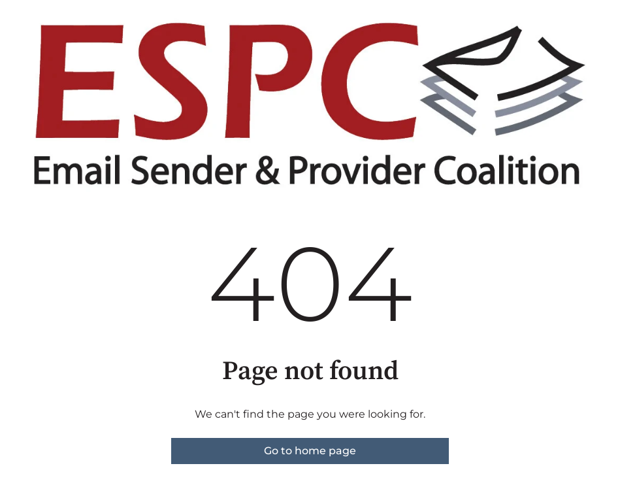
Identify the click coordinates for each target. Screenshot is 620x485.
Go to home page (310, 450)
